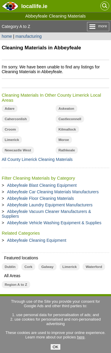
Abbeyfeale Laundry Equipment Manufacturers (50, 205)
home (7, 36)
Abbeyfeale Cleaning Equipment (36, 240)
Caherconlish (16, 119)
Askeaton (66, 108)
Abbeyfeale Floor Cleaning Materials (40, 198)
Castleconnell (70, 119)
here (81, 337)
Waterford (94, 267)
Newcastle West (18, 150)
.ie (34, 6)
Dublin (10, 267)
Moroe (64, 140)
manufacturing (28, 36)
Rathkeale (67, 150)
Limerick (12, 140)
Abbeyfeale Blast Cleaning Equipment (42, 185)
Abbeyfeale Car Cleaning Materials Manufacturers (53, 191)
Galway (47, 267)
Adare (10, 108)
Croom (10, 129)
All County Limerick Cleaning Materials (37, 159)
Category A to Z (16, 26)
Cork (28, 267)
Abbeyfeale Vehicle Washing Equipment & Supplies (54, 222)
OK (55, 347)
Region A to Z (16, 285)
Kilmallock (67, 129)
